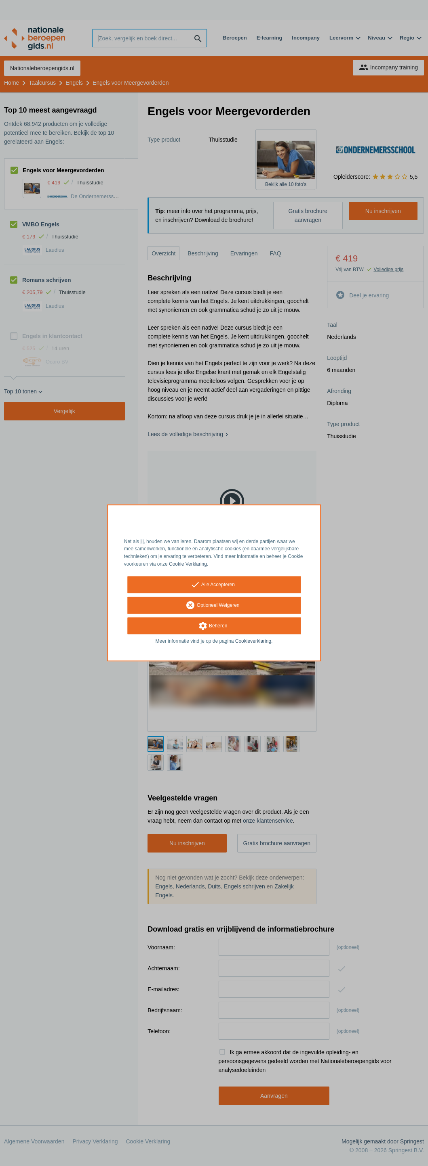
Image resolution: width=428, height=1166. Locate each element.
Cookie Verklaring (188, 564)
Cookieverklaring (253, 641)
